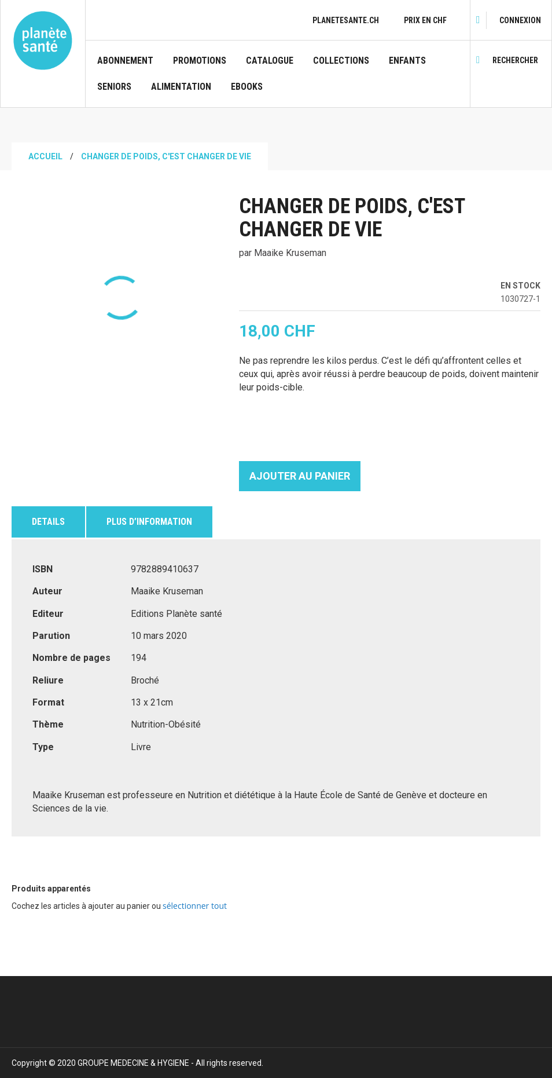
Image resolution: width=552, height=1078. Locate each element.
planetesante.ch (345, 20)
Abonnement (125, 61)
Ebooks (247, 87)
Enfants (407, 61)
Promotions (199, 61)
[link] (520, 20)
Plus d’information (149, 521)
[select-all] (195, 906)
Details (48, 521)
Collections (341, 61)
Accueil (45, 156)
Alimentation (181, 87)
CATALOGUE (269, 61)
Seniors (114, 87)
